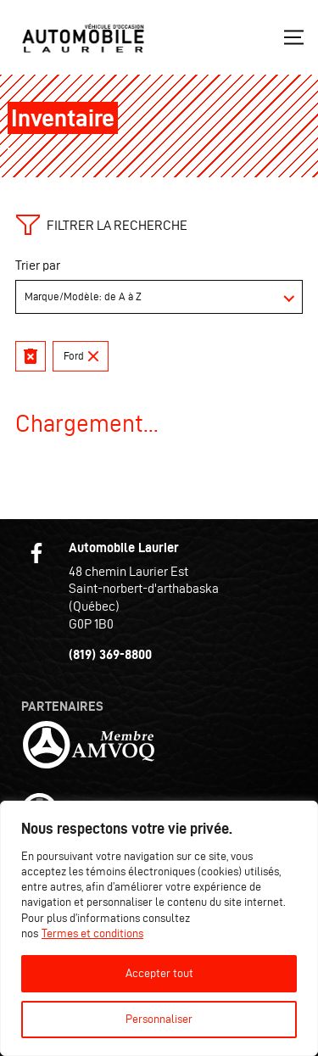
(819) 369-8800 (110, 654)
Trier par (37, 265)
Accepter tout (159, 973)
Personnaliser (159, 1019)
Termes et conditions (92, 933)
